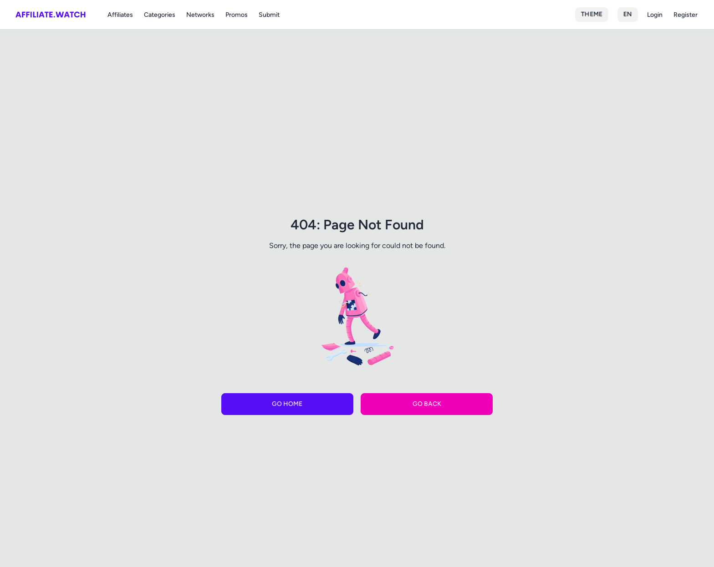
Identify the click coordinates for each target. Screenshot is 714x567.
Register (685, 15)
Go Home (287, 404)
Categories (159, 15)
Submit (269, 15)
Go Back (427, 404)
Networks (200, 15)
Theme (591, 14)
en (627, 14)
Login (655, 15)
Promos (236, 15)
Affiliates (120, 15)
